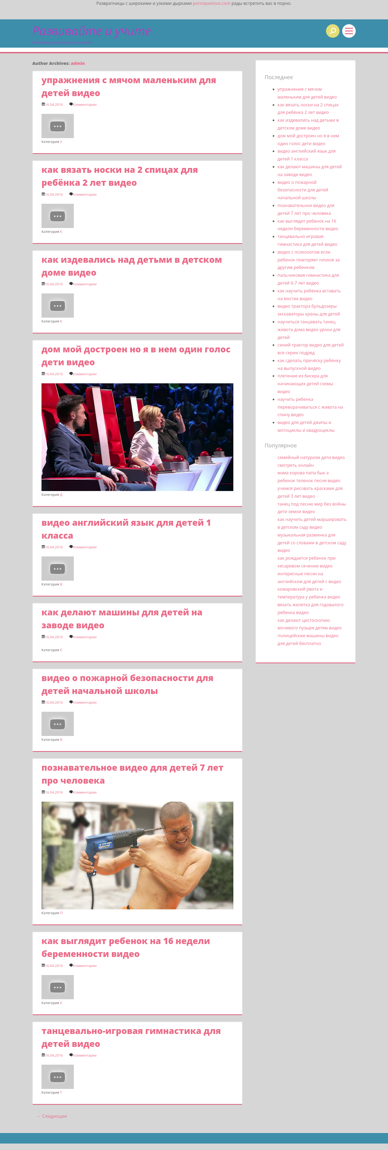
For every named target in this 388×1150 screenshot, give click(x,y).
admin (78, 63)
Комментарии (84, 104)
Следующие (52, 1116)
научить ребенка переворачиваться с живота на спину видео (310, 407)
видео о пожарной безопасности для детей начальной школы (303, 190)
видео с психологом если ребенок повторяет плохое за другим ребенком (309, 260)
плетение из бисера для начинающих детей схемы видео (305, 383)
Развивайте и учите (91, 30)
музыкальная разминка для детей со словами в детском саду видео (312, 542)
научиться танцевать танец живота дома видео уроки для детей (309, 329)
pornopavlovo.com (211, 3)
